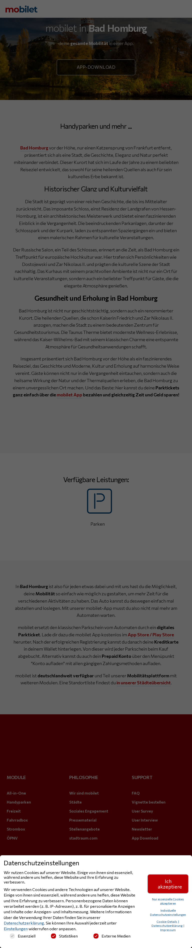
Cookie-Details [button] (167, 921)
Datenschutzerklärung (24, 923)
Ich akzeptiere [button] (170, 884)
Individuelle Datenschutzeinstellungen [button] (168, 912)
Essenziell (23, 936)
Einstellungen (16, 928)
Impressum (168, 930)
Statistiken (64, 936)
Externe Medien (112, 936)
